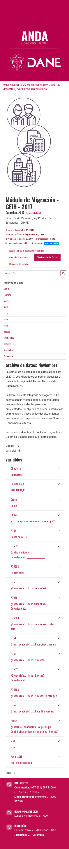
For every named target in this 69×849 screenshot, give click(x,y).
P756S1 (14, 546)
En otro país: (17, 573)
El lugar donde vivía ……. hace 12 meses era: (33, 711)
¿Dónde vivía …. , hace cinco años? (28, 588)
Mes (13, 741)
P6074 (14, 515)
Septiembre (9, 338)
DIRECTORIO (17, 475)
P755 (13, 582)
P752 (13, 705)
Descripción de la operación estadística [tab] (26, 250)
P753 (13, 654)
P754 (13, 638)
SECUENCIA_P (18, 490)
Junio (6, 319)
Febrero (7, 295)
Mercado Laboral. (33, 213)
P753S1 (14, 669)
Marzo (7, 301)
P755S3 (15, 618)
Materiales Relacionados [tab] (20, 257)
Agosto (7, 331)
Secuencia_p (17, 484)
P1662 (14, 721)
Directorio (16, 468)
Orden (14, 499)
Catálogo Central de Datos (35, 85)
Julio (6, 325)
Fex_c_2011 (16, 756)
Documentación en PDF (17, 243)
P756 (13, 531)
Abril (6, 307)
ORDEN (14, 506)
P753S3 (15, 689)
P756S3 (15, 566)
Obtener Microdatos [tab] (19, 264)
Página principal (11, 85)
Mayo (6, 313)
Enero (6, 288)
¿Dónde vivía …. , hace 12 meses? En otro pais (34, 696)
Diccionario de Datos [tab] (47, 257)
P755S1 (14, 597)
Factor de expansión (21, 763)
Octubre (7, 344)
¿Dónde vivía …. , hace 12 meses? (27, 660)
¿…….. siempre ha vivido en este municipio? (33, 521)
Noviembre (8, 350)
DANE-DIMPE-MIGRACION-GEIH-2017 (33, 89)
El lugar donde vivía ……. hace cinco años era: (34, 644)
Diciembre (8, 356)
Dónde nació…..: (19, 537)
